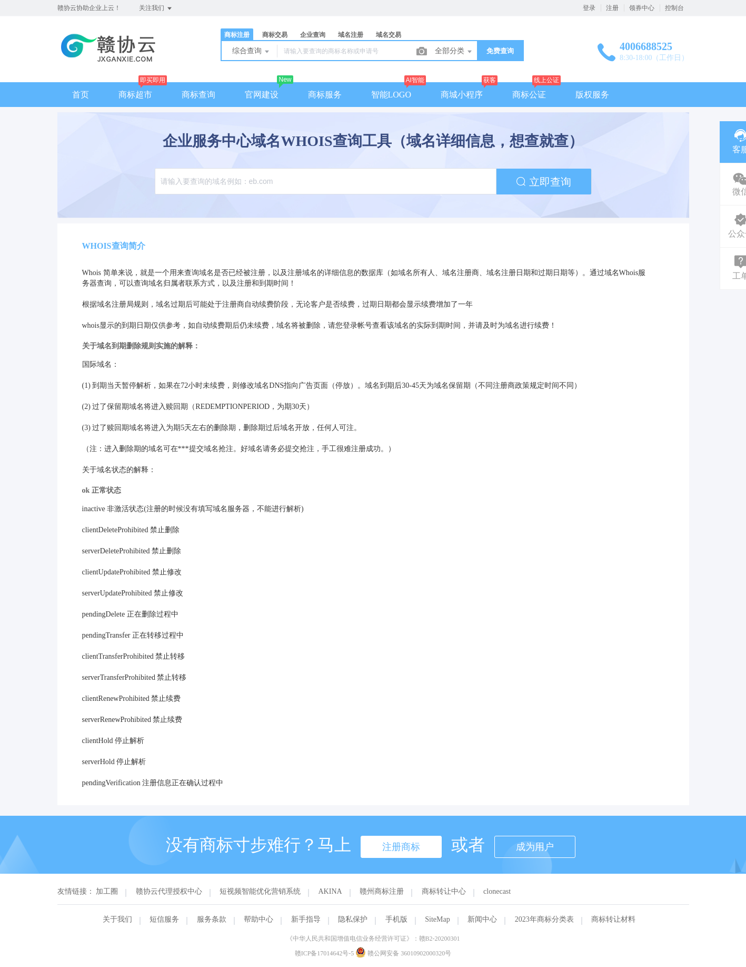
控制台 (674, 8)
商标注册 (237, 34)
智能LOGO (391, 94)
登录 (589, 8)
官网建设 (261, 94)
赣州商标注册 (382, 891)
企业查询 (312, 34)
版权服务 (592, 94)
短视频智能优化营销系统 (260, 891)
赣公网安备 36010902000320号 (403, 953)
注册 (612, 8)
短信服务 (164, 919)
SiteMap (437, 919)
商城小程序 (462, 94)
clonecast (497, 891)
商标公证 (529, 94)
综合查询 (251, 51)
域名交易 (388, 34)
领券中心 (641, 8)
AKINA (330, 891)
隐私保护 (352, 919)
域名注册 (350, 34)
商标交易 (274, 34)
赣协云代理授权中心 (169, 891)
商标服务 (325, 94)
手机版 (396, 919)
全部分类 (454, 51)
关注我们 (156, 8)
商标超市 (135, 94)
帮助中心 (258, 919)
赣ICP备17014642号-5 (324, 953)
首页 (80, 94)
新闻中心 (482, 919)
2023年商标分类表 (544, 919)
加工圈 (107, 891)
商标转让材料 (613, 919)
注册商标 (401, 847)
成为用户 (535, 847)
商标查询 (198, 94)
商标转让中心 (444, 891)
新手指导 (306, 919)
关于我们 (117, 919)
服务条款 (211, 919)
